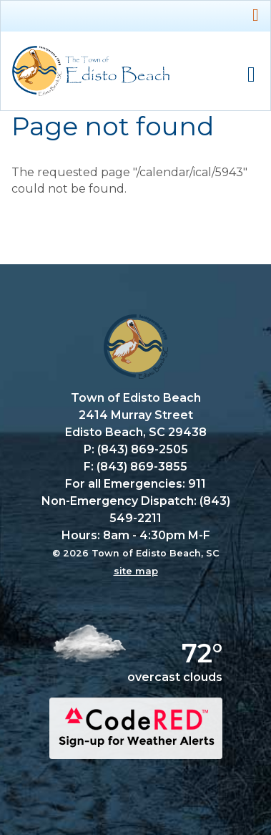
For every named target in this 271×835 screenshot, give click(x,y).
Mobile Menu (251, 75)
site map (136, 570)
